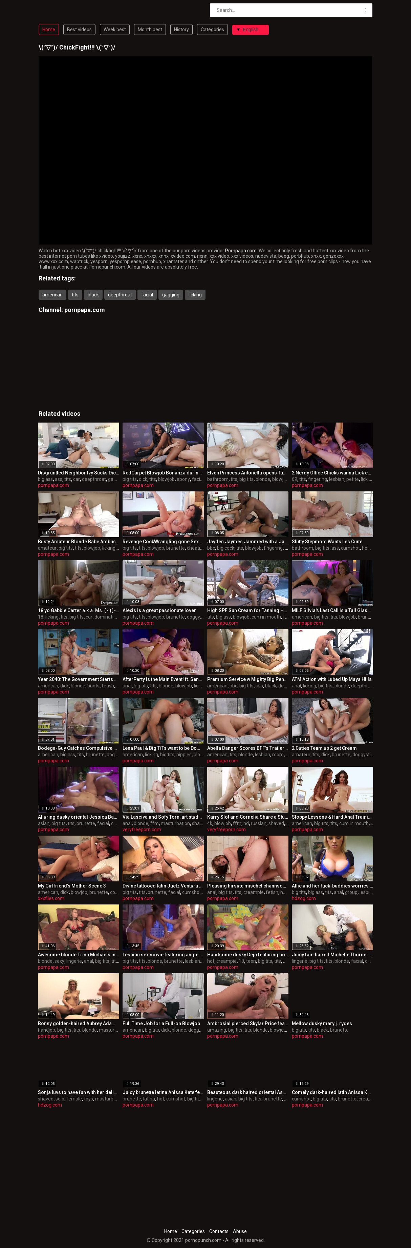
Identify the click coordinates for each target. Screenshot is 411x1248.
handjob (46, 1030)
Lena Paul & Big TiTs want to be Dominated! (163, 748)
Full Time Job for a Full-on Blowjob (161, 1023)
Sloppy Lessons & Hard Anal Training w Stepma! (332, 817)
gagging (170, 294)
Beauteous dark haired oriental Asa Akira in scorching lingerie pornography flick (247, 1092)
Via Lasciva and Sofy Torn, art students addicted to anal (163, 817)
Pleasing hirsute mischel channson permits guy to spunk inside (247, 886)
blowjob (166, 479)
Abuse (240, 1231)
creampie (253, 892)
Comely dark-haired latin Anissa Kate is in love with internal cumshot (332, 1092)
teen (251, 961)
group (351, 892)
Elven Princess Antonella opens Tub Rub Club (247, 472)
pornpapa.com (84, 309)
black (93, 294)
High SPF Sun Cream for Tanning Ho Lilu (247, 610)
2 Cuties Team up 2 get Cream (324, 748)
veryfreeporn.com (142, 829)
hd (246, 823)
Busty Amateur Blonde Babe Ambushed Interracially (78, 541)
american (52, 294)
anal (127, 685)
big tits (130, 479)
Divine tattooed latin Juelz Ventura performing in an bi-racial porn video (163, 886)
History (181, 29)
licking (195, 294)
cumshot (350, 548)
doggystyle (198, 617)
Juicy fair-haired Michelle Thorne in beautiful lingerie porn (332, 954)
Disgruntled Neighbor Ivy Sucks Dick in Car (78, 472)
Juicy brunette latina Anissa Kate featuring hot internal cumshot (163, 1092)
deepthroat (120, 294)
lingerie (74, 961)
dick (143, 479)
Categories (212, 29)
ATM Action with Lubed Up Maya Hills (332, 679)
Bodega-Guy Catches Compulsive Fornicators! (78, 748)
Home (48, 29)
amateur (47, 548)
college (117, 892)
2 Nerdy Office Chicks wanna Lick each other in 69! (332, 472)
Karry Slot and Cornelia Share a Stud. (247, 817)
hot (210, 961)
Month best (150, 29)
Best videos (79, 29)
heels (367, 548)
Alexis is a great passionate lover (159, 610)
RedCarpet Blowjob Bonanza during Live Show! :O (163, 472)
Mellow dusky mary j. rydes (322, 1023)
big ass (45, 479)
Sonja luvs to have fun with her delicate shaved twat (78, 1092)
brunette (175, 548)
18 (40, 617)
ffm (154, 823)
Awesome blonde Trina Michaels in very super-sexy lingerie (78, 954)
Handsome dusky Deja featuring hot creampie (247, 954)
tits (75, 294)
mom (278, 754)
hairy (285, 892)
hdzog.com (304, 898)
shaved (200, 823)
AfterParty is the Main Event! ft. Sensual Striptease (163, 679)
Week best (115, 29)
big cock (225, 548)
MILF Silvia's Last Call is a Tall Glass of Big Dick (332, 610)
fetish (108, 685)
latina (149, 1098)
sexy (59, 961)
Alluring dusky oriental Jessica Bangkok (78, 817)
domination (106, 617)
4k (209, 823)
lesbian (336, 479)
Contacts (219, 1231)
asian (43, 823)
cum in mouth (266, 617)
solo (60, 1098)
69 (294, 479)
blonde (263, 479)
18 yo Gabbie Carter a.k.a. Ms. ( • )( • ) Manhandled (78, 610)
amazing (216, 1030)
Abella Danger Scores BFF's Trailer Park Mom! (247, 748)
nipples (184, 754)
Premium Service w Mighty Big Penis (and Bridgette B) (247, 679)
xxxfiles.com (51, 898)
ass (58, 479)
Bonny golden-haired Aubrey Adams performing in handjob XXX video (78, 1023)
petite (352, 479)
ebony (183, 479)
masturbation (175, 823)
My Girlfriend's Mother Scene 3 (72, 886)
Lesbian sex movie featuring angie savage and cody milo (163, 954)
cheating (196, 548)
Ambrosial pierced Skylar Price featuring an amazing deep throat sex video (247, 1023)
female (74, 1098)
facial (147, 294)
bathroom (218, 479)
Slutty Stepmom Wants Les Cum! (327, 541)
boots (93, 685)
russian (258, 823)
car (76, 479)
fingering (317, 479)
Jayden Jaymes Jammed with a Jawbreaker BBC (247, 541)
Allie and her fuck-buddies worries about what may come (332, 886)
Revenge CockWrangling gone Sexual (163, 541)
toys (88, 1098)
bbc (211, 548)
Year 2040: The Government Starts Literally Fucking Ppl (78, 679)
